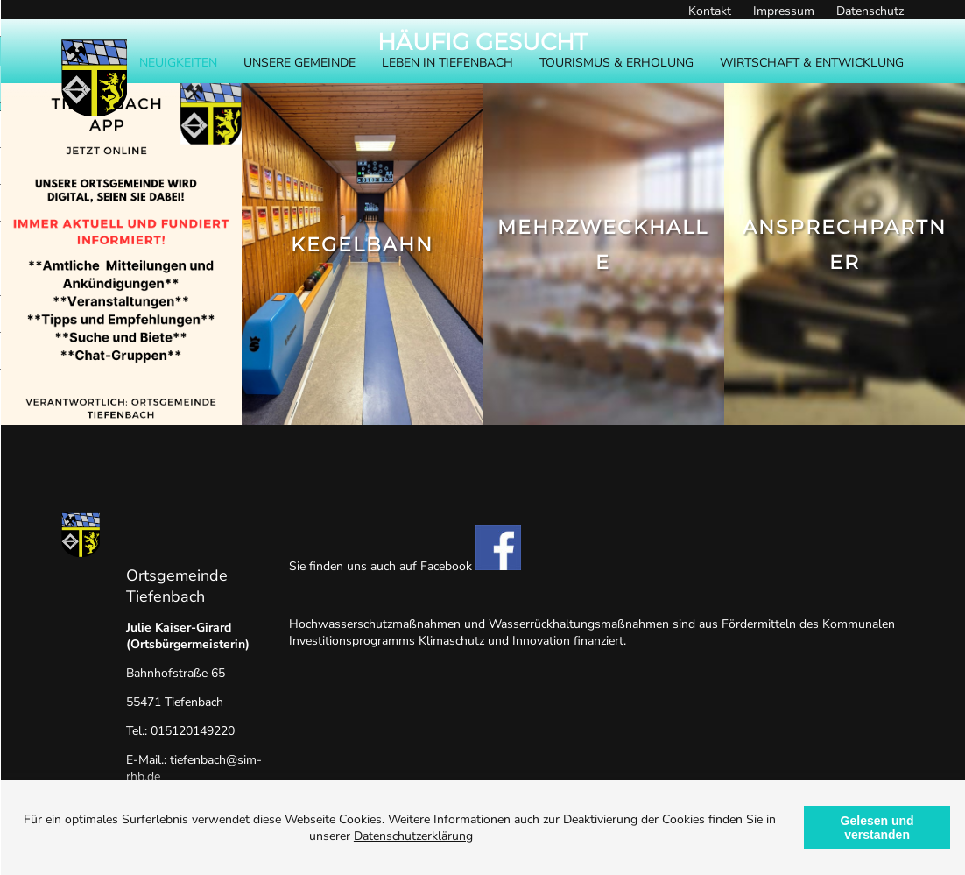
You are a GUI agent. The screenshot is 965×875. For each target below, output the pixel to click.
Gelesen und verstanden (877, 828)
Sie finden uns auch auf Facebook (405, 566)
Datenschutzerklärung (413, 836)
